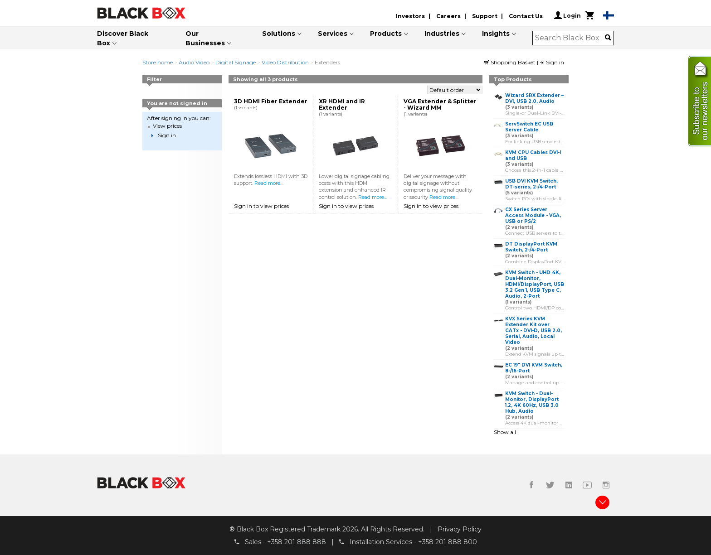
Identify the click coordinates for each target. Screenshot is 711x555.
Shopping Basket (510, 62)
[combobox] (570, 38)
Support (484, 16)
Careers (448, 16)
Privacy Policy (460, 529)
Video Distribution (285, 62)
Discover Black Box (122, 38)
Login (567, 15)
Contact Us (526, 16)
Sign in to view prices (261, 206)
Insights (496, 33)
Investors (410, 16)
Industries (441, 33)
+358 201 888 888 (296, 542)
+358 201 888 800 (447, 542)
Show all (505, 432)
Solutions (278, 33)
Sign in (552, 62)
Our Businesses (205, 38)
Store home (157, 62)
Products (386, 33)
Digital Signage (235, 62)
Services (332, 33)
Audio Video (194, 62)
